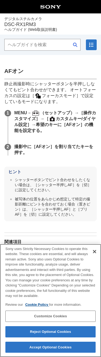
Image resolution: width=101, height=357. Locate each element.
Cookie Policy (37, 309)
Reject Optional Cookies (50, 336)
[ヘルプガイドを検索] (42, 45)
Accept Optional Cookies (50, 351)
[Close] (94, 256)
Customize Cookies (50, 320)
